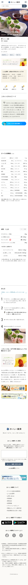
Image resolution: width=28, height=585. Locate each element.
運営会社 (9, 501)
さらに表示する (14, 80)
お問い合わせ (9, 447)
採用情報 (9, 503)
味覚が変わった (5, 54)
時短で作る (18, 54)
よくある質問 (12, 468)
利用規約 (9, 498)
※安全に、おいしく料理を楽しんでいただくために (12, 292)
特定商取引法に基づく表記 (14, 510)
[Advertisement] (14, 137)
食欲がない (12, 54)
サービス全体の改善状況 (13, 491)
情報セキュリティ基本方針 (14, 508)
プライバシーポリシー (13, 505)
